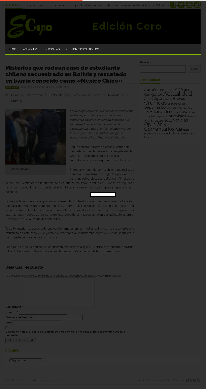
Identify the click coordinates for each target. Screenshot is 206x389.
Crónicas (53, 49)
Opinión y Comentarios (82, 49)
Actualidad (31, 49)
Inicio (12, 49)
